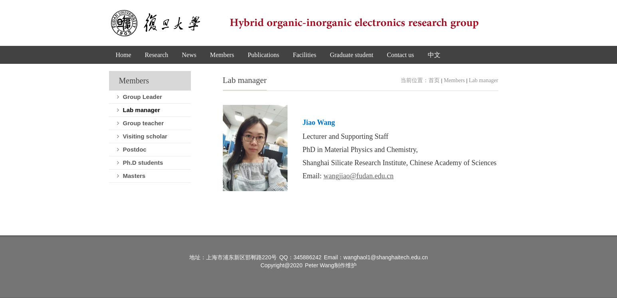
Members (454, 80)
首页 (434, 80)
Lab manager (483, 80)
